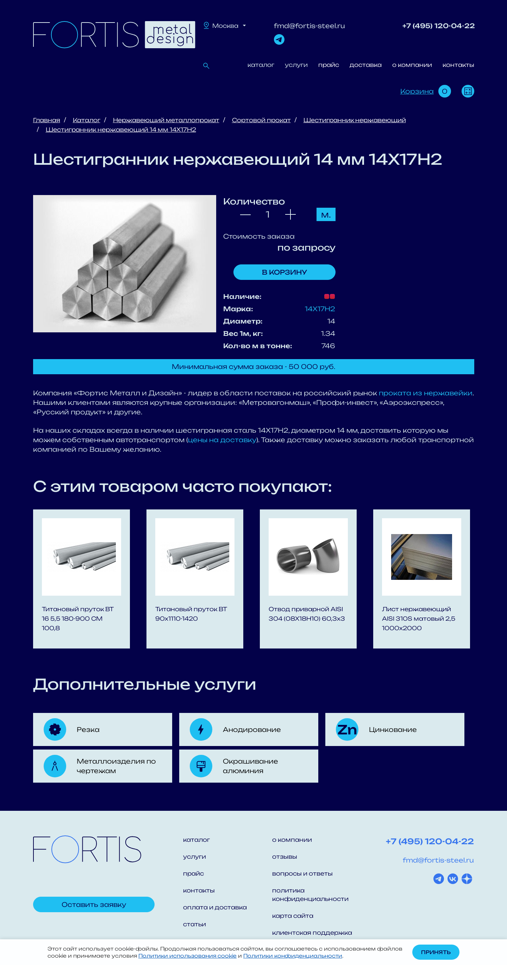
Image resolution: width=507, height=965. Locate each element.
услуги (296, 64)
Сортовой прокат (261, 120)
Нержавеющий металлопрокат (166, 120)
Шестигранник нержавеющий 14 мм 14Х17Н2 (121, 129)
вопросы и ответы (302, 873)
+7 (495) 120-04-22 (438, 26)
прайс (328, 64)
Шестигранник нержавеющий (354, 120)
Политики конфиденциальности (292, 956)
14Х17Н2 (320, 309)
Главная (46, 120)
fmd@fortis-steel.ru (309, 26)
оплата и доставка (215, 907)
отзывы (284, 856)
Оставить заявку (94, 904)
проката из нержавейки (425, 393)
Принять (436, 952)
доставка (366, 64)
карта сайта (292, 915)
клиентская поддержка (312, 932)
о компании (412, 64)
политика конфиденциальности (310, 894)
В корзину (284, 272)
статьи (194, 924)
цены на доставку (222, 440)
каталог (261, 64)
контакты (458, 64)
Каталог (86, 120)
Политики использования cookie (187, 956)
